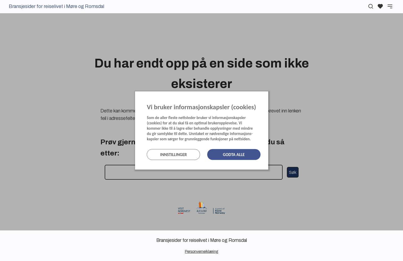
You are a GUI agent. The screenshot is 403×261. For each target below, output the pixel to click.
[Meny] (389, 6)
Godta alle (234, 154)
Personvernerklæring (201, 252)
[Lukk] (266, 96)
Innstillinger (173, 154)
